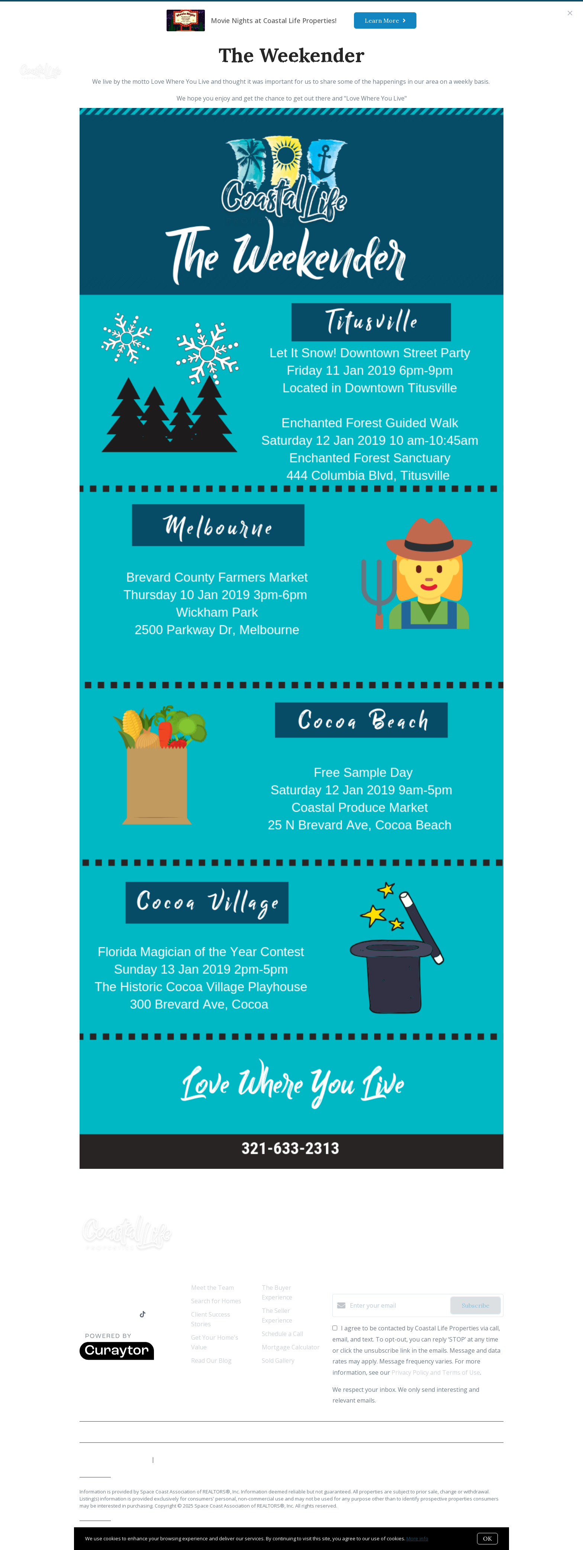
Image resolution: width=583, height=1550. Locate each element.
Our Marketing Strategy (297, 63)
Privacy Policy (485, 1432)
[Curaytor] (117, 1358)
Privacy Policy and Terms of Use (436, 1372)
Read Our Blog (211, 1360)
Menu (447, 64)
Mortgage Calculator (291, 1347)
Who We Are (123, 63)
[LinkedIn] (98, 1314)
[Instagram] (128, 1314)
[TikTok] (142, 1314)
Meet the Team (212, 1287)
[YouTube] (113, 1314)
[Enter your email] (398, 1305)
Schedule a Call (282, 1334)
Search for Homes (216, 1301)
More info (417, 1538)
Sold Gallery (278, 1360)
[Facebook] (83, 1314)
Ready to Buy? (197, 63)
